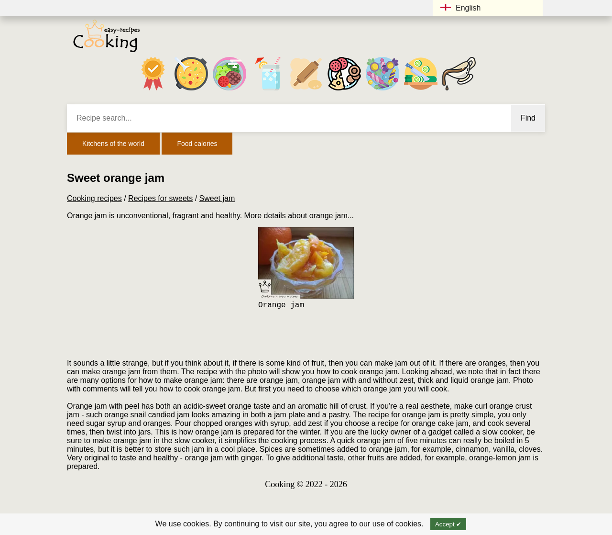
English (460, 8)
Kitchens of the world (113, 143)
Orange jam (281, 305)
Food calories (197, 143)
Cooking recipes (94, 198)
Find (528, 118)
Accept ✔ (448, 524)
